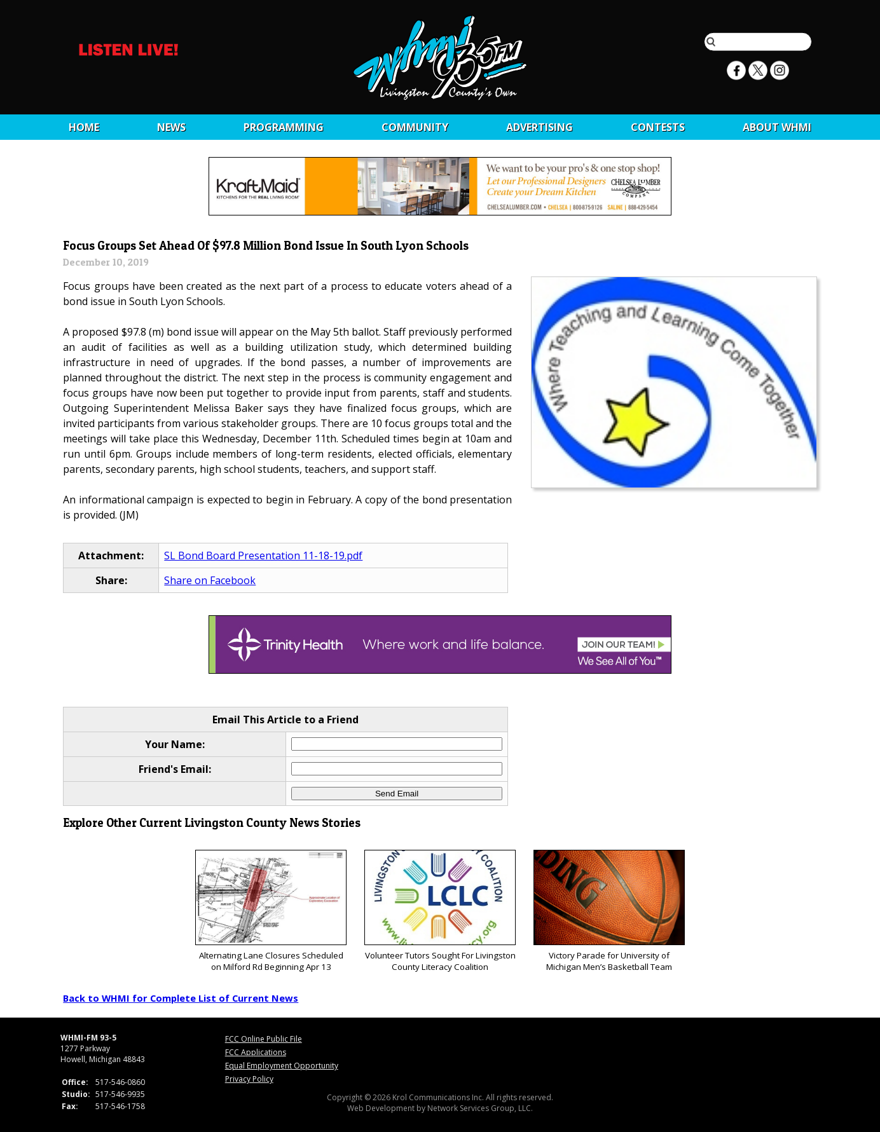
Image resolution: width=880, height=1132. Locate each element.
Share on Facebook (210, 580)
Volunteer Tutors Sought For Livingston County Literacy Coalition (439, 911)
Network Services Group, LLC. (480, 1108)
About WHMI (777, 127)
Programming (284, 127)
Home (84, 127)
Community (415, 127)
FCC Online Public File (263, 1038)
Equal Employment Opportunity (281, 1065)
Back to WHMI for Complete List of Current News (180, 998)
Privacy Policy (249, 1079)
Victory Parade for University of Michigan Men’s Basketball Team (608, 911)
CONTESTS (658, 127)
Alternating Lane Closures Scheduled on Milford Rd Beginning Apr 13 (270, 911)
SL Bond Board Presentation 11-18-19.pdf (263, 556)
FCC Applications (255, 1052)
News (171, 127)
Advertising (539, 127)
